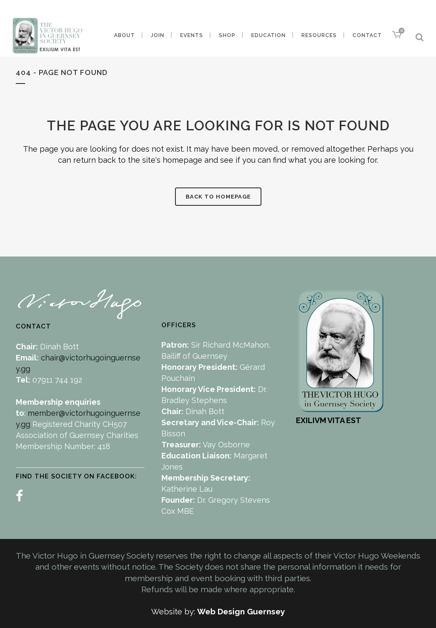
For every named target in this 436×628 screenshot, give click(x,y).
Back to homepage (218, 196)
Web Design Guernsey (241, 611)
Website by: (174, 611)
